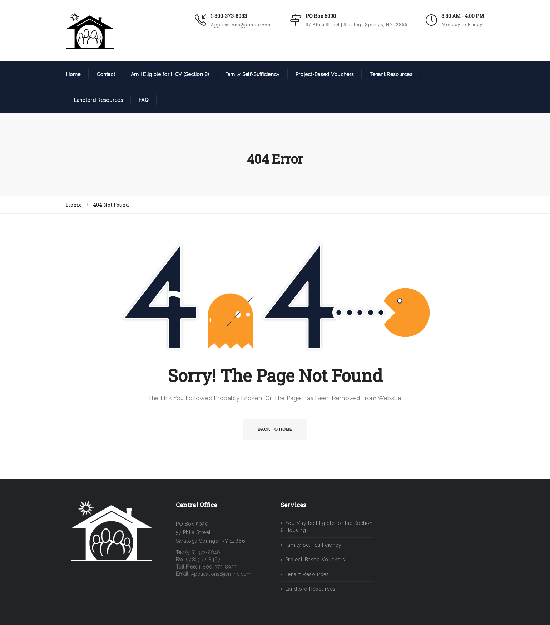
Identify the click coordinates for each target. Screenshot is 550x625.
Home (73, 74)
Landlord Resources (98, 100)
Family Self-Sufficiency (252, 74)
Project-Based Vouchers (325, 74)
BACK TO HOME (275, 429)
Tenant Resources (391, 74)
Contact (105, 74)
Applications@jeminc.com (241, 24)
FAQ (144, 100)
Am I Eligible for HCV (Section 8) (170, 74)
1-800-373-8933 (228, 16)
